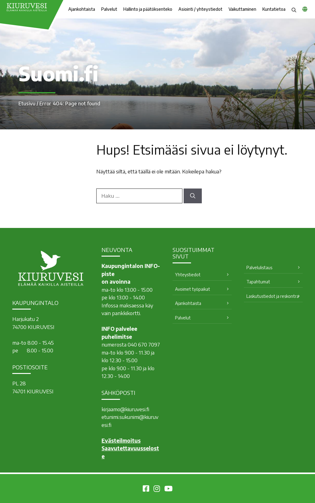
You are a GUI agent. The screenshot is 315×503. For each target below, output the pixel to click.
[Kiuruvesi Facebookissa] (146, 489)
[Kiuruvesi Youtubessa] (168, 489)
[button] (294, 9)
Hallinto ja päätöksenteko (147, 9)
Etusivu (26, 103)
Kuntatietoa (273, 9)
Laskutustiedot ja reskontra (272, 296)
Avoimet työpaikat (192, 289)
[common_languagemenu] (305, 9)
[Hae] (193, 196)
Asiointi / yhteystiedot (200, 9)
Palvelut (109, 9)
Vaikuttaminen (242, 9)
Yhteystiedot (188, 274)
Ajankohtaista (81, 9)
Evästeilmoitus (121, 440)
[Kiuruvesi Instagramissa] (156, 489)
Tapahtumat (258, 281)
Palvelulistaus (259, 267)
